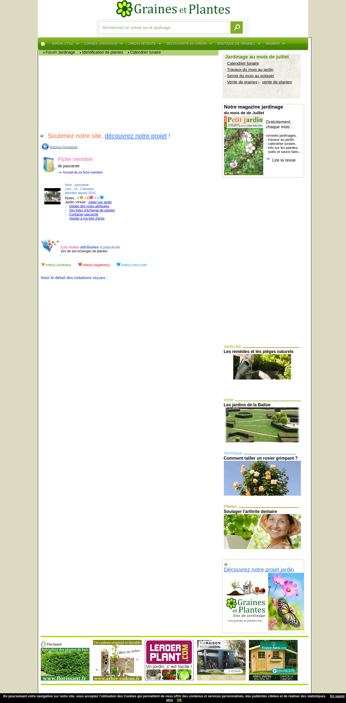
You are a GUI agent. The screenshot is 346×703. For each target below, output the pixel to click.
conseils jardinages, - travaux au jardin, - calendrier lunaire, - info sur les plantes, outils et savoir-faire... (262, 139)
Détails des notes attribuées (89, 206)
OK (179, 700)
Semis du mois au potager (250, 75)
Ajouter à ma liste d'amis (86, 218)
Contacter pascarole (83, 214)
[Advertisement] (130, 93)
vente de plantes (277, 82)
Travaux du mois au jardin (250, 69)
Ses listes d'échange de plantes (92, 210)
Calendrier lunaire (243, 63)
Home (43, 43)
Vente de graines (242, 82)
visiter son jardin (100, 202)
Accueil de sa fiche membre (82, 172)
